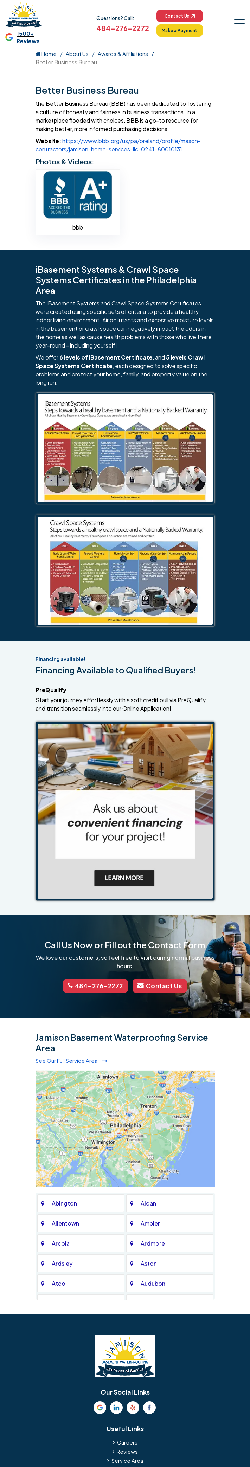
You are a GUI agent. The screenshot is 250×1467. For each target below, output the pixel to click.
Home (46, 53)
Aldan (148, 1202)
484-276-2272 (122, 28)
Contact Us (179, 16)
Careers (127, 1441)
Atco (58, 1282)
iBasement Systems (73, 303)
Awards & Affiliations (123, 53)
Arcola (61, 1242)
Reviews (127, 1450)
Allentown (65, 1222)
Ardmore (153, 1242)
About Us (77, 53)
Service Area (127, 1459)
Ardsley (62, 1262)
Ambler (150, 1222)
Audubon (153, 1282)
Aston (149, 1262)
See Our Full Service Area (71, 1060)
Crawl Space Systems (140, 303)
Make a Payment (179, 30)
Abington (64, 1202)
